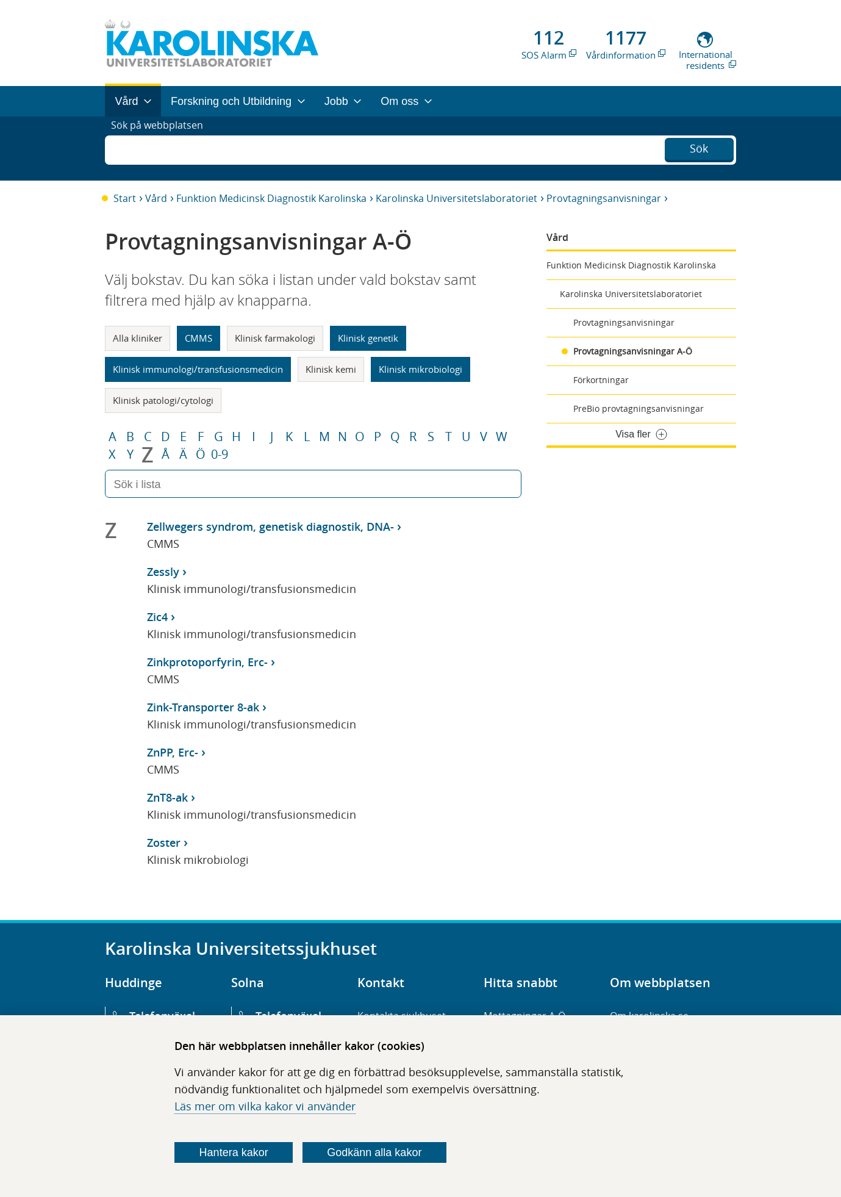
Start (124, 198)
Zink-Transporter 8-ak (203, 707)
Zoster (164, 842)
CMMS (198, 338)
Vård (156, 198)
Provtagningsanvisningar (603, 198)
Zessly (163, 571)
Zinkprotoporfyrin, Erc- (207, 662)
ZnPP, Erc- (172, 752)
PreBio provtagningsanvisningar (638, 408)
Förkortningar (601, 380)
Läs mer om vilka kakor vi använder (265, 1106)
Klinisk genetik (368, 338)
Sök (699, 147)
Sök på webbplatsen (162, 148)
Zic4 (157, 616)
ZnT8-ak (167, 797)
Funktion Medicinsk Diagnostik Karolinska (271, 198)
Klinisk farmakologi (275, 338)
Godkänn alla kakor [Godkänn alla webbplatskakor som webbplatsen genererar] (374, 1152)
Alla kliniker (137, 338)
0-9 (219, 454)
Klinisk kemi (331, 369)
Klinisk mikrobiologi (420, 369)
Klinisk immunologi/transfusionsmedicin (198, 369)
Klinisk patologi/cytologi (163, 400)
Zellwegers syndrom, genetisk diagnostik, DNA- (270, 526)
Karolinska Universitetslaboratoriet (456, 198)
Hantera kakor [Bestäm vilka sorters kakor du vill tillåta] (233, 1152)
